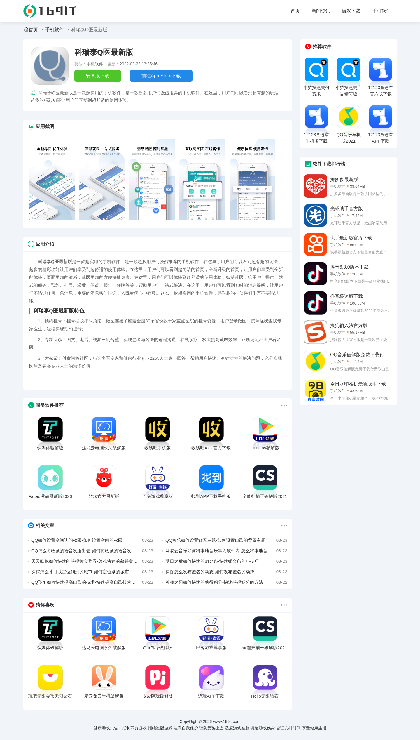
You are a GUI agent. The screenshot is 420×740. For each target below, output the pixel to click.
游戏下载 (351, 10)
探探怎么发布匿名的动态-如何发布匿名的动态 (226, 572)
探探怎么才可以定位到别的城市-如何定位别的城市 (92, 572)
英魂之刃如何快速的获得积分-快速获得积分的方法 (226, 582)
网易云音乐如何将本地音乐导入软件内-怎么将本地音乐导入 (226, 551)
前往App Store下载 (161, 75)
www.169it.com (226, 721)
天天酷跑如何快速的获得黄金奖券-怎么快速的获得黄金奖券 (92, 561)
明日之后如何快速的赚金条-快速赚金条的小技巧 (226, 561)
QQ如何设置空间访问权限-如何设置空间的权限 (92, 540)
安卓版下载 (97, 75)
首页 (295, 10)
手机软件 (381, 10)
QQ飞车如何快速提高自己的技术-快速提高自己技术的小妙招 (92, 582)
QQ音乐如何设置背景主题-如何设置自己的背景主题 (226, 540)
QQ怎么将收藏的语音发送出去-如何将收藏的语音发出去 (92, 551)
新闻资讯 (321, 10)
